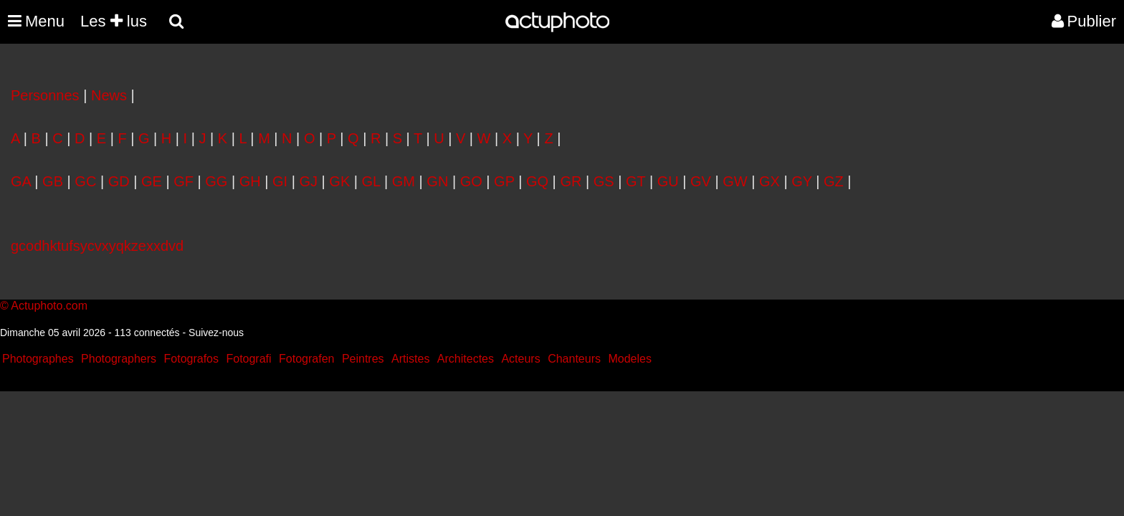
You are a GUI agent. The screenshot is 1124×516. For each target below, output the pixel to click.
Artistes (410, 359)
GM (403, 181)
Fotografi (248, 359)
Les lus (113, 21)
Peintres (363, 359)
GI (279, 181)
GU (668, 181)
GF (183, 181)
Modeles (629, 359)
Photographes (38, 359)
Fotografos (191, 359)
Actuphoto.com (49, 306)
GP (504, 181)
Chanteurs (574, 359)
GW (735, 181)
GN (437, 181)
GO (471, 181)
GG (216, 181)
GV (700, 181)
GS (604, 181)
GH (250, 181)
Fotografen (306, 359)
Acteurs (520, 359)
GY (801, 181)
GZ (834, 181)
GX (769, 181)
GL (371, 181)
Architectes (465, 359)
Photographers (118, 359)
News (109, 95)
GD (119, 181)
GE (151, 181)
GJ (308, 181)
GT (635, 181)
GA (21, 181)
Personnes (45, 95)
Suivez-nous (216, 332)
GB (52, 181)
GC (85, 181)
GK (339, 181)
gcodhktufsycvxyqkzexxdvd (97, 246)
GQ (537, 181)
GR (570, 181)
